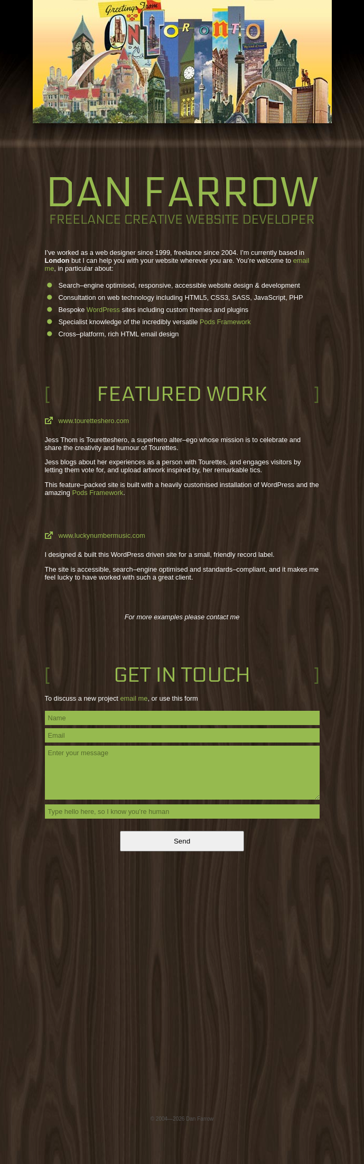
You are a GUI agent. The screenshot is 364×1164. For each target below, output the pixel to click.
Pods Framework (225, 322)
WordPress (103, 310)
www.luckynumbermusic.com (102, 535)
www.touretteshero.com (94, 421)
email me (133, 698)
